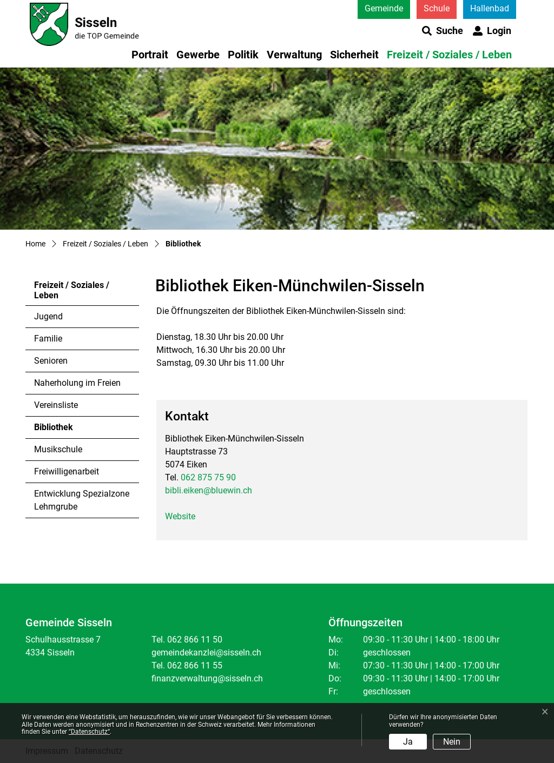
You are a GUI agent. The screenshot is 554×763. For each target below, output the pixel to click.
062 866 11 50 (194, 639)
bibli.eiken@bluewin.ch (208, 490)
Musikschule (58, 449)
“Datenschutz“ (89, 731)
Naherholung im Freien (77, 383)
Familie (48, 338)
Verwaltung (294, 54)
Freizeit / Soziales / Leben (449, 54)
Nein (451, 742)
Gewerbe (198, 54)
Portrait (149, 54)
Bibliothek (64, 430)
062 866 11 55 (194, 665)
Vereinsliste (56, 405)
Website (180, 516)
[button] (442, 30)
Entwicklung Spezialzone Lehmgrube (81, 500)
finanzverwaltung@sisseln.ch (207, 678)
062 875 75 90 (208, 477)
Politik (243, 54)
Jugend (48, 316)
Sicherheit (354, 54)
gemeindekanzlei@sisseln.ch (206, 652)
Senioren (51, 361)
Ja (408, 742)
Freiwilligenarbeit (66, 471)
